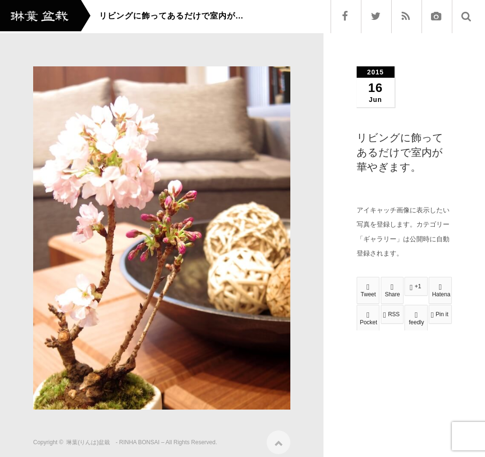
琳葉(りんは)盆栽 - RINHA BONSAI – (115, 439)
